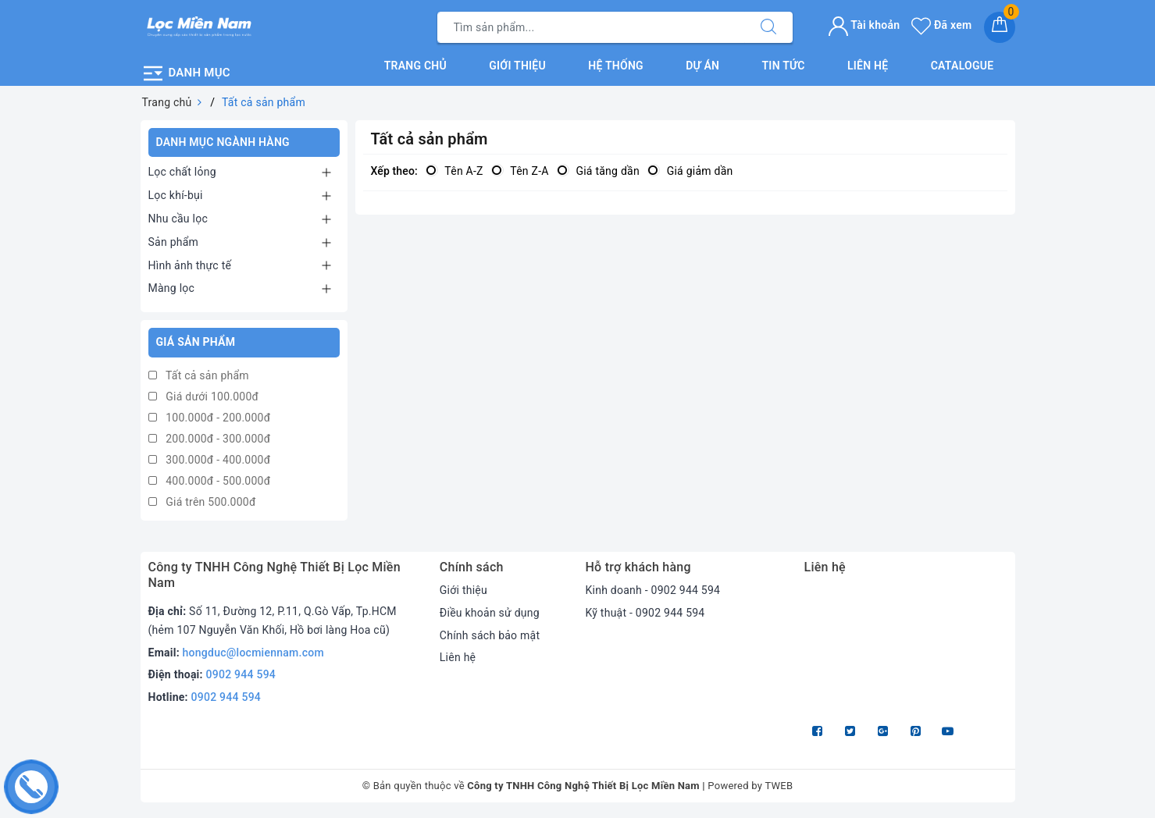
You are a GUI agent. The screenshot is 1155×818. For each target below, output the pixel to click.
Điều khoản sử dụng (490, 612)
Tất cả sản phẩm (198, 375)
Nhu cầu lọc (178, 218)
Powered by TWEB (750, 785)
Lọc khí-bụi (175, 195)
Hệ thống (615, 65)
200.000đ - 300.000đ (209, 438)
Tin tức (783, 65)
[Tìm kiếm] (768, 27)
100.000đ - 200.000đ (209, 417)
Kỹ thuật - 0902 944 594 (644, 612)
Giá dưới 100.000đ (203, 396)
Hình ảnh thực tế (190, 265)
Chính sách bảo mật (490, 635)
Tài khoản (864, 25)
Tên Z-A (520, 171)
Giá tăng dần (598, 171)
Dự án (702, 65)
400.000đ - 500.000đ (209, 481)
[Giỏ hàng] (999, 27)
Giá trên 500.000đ (202, 502)
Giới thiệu (517, 65)
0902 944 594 (241, 674)
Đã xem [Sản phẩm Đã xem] (941, 25)
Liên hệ (867, 65)
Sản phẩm (173, 242)
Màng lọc (171, 288)
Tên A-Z (454, 171)
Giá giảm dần (690, 171)
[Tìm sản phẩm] (591, 27)
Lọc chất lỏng (182, 171)
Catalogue (962, 65)
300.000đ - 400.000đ (209, 459)
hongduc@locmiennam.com (253, 652)
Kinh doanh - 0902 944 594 (652, 590)
